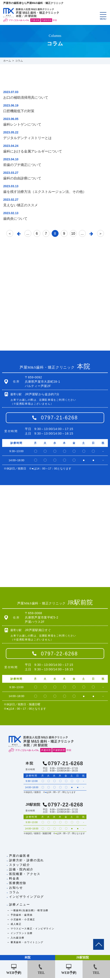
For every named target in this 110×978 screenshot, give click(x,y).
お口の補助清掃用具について (25, 97)
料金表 (14, 878)
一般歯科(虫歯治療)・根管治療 (29, 910)
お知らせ (16, 887)
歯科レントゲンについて (22, 124)
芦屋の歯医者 (19, 855)
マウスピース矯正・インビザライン (32, 928)
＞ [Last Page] (100, 233)
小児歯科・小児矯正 (23, 919)
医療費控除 (18, 883)
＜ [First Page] (9, 233)
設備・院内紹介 (21, 869)
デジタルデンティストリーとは (27, 138)
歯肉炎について (15, 218)
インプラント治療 (21, 933)
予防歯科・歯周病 (21, 915)
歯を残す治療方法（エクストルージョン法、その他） (44, 192)
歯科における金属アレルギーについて (32, 151)
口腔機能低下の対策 (18, 111)
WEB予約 (13, 973)
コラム (14, 892)
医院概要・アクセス (24, 874)
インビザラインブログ (26, 896)
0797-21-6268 (59, 417)
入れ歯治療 (17, 937)
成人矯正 (16, 924)
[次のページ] (91, 233)
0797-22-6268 (59, 653)
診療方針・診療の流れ (26, 860)
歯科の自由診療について (22, 178)
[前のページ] (18, 233)
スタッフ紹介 (19, 864)
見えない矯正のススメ (20, 205)
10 (73, 233)
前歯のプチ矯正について (22, 165)
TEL (41, 973)
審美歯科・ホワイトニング (27, 942)
